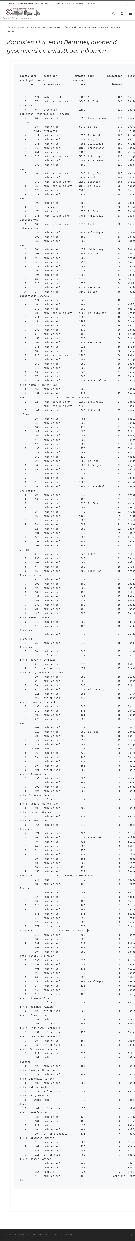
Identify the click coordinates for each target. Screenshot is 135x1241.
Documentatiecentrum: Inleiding (33, 27)
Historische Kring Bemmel (29, 1234)
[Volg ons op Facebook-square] (127, 3)
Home (10, 27)
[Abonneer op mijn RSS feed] (124, 3)
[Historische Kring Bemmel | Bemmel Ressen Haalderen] (23, 11)
